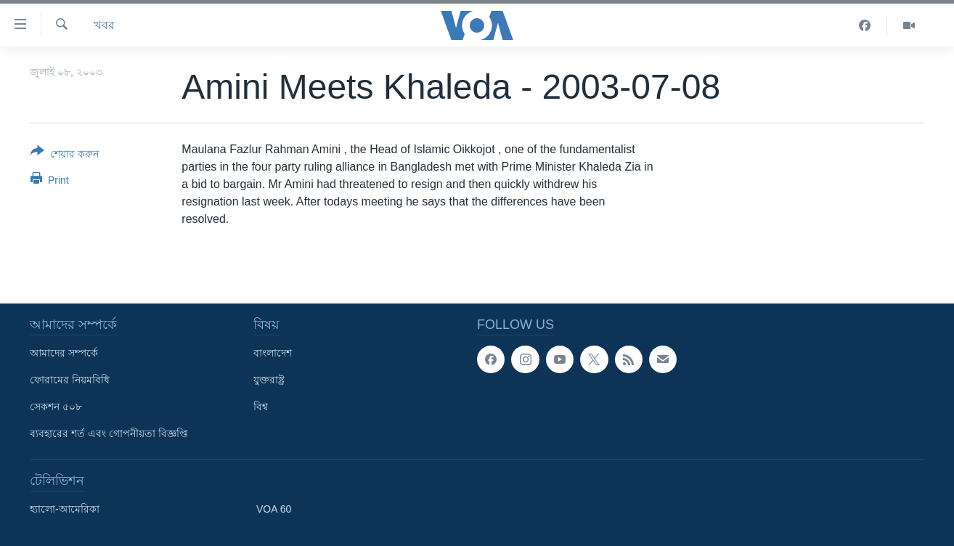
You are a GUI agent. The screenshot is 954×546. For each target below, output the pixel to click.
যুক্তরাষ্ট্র (269, 380)
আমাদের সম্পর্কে (64, 353)
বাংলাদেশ (272, 353)
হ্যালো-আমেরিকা (64, 509)
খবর (104, 25)
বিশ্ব (260, 406)
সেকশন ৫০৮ (56, 406)
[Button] (64, 155)
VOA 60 (273, 509)
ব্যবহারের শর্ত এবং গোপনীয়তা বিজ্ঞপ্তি (109, 433)
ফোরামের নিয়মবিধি (70, 380)
